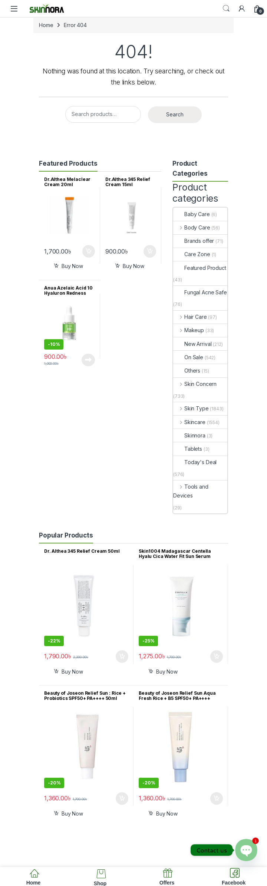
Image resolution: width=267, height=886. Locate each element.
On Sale (188, 357)
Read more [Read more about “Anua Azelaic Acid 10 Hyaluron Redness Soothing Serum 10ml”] (88, 360)
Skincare (189, 422)
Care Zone (191, 254)
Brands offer (193, 241)
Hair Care (190, 317)
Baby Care (191, 214)
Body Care (191, 227)
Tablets (187, 449)
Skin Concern (195, 384)
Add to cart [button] (88, 251)
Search (226, 8)
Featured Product (199, 268)
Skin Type (191, 408)
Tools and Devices (190, 491)
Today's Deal (195, 462)
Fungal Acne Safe (200, 292)
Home (46, 25)
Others (186, 370)
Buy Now (72, 266)
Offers (166, 883)
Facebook (233, 883)
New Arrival (192, 344)
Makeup (188, 330)
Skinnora (189, 435)
